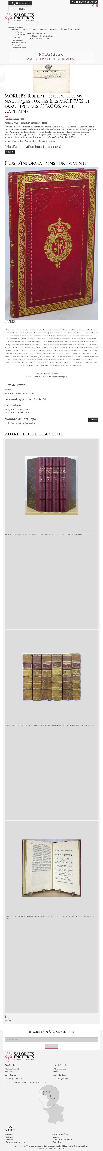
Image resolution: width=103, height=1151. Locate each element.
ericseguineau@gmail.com (60, 376)
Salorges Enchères (61, 1134)
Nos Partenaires (19, 42)
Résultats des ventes (41, 39)
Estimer (32, 29)
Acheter (53, 29)
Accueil (9, 1134)
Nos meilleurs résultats (42, 36)
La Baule (21, 35)
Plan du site (68, 1146)
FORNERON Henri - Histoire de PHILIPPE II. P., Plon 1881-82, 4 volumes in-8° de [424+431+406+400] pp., (45, 534)
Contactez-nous (19, 48)
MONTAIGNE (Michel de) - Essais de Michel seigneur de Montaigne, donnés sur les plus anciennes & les (49, 725)
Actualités (16, 45)
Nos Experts (17, 40)
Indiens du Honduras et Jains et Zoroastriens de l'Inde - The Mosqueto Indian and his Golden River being (49, 917)
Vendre (43, 29)
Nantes (20, 32)
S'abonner (51, 1046)
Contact (20, 3)
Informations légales (53, 1146)
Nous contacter (84, 2)
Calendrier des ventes (71, 29)
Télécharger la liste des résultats (22, 423)
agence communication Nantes (51, 1148)
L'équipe (16, 37)
